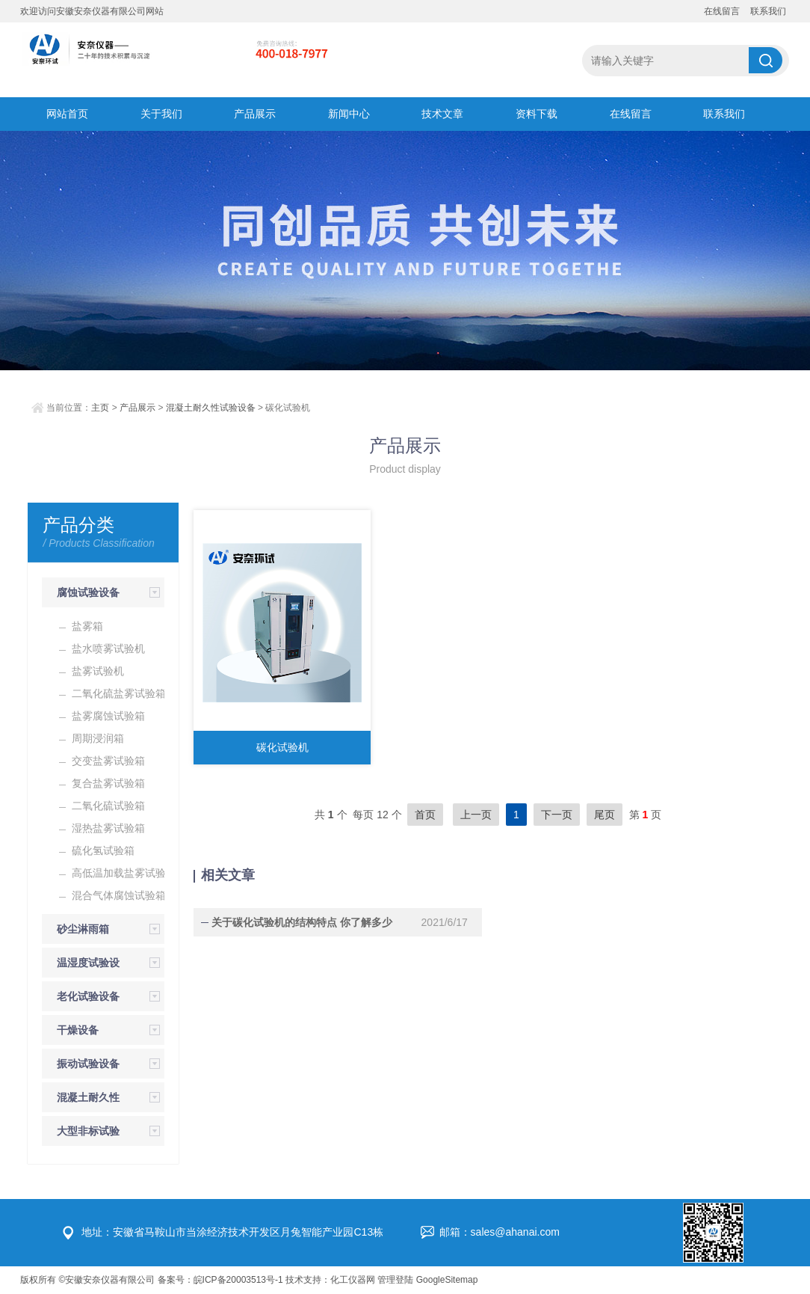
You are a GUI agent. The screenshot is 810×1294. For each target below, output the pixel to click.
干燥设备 (78, 1030)
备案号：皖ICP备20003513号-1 (220, 1280)
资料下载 (536, 114)
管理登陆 (395, 1280)
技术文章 (442, 114)
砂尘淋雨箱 (83, 929)
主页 (100, 407)
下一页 (556, 815)
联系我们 (768, 11)
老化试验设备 (88, 996)
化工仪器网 (352, 1280)
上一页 (476, 815)
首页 (425, 815)
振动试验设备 (88, 1064)
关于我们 (161, 114)
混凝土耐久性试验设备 (211, 407)
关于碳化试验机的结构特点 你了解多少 (298, 922)
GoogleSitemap (447, 1280)
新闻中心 (349, 114)
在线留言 (722, 11)
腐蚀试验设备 (88, 592)
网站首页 (67, 114)
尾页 (604, 815)
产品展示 (255, 114)
